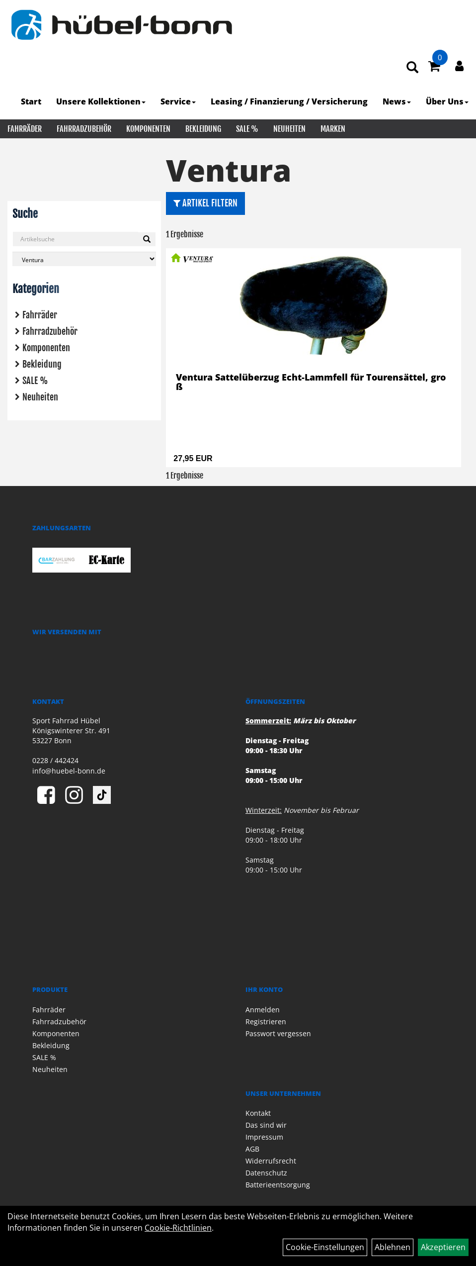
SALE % (247, 129)
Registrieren (265, 1021)
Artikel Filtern (205, 202)
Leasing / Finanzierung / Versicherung (289, 101)
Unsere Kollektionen (101, 101)
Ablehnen (392, 1247)
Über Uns (447, 101)
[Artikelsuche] (412, 68)
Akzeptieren (443, 1247)
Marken (332, 129)
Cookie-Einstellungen (325, 1247)
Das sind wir (266, 1125)
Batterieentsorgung (277, 1184)
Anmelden (262, 1009)
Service (178, 101)
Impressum (264, 1137)
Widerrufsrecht (270, 1161)
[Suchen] (147, 239)
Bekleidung (203, 129)
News (397, 101)
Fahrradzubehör (84, 129)
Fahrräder (24, 129)
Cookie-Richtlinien (178, 1227)
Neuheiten (289, 129)
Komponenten (148, 129)
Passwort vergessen (278, 1033)
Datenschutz (266, 1172)
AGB (252, 1149)
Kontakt (258, 1113)
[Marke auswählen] (84, 259)
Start (31, 101)
